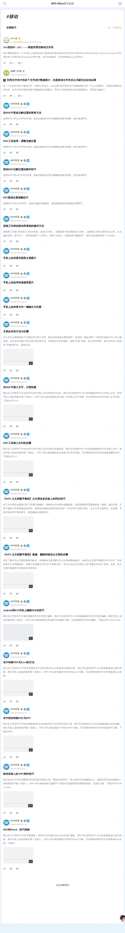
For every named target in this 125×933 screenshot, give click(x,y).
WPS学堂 (19, 104)
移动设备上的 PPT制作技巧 (18, 773)
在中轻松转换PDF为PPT (17, 718)
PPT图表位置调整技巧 (15, 197)
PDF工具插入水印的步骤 (17, 443)
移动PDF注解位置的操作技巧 (19, 169)
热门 (109, 28)
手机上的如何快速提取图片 (18, 282)
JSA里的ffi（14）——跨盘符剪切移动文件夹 (28, 47)
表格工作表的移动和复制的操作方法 (23, 226)
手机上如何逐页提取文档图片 (19, 258)
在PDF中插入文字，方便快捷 (19, 387)
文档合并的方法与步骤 (16, 331)
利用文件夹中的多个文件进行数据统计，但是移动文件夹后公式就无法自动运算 (51, 80)
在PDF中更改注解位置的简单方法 (22, 112)
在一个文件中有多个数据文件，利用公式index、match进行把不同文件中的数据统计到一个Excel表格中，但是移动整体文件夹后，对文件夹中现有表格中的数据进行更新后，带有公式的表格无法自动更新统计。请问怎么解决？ (62, 88)
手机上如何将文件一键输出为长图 (22, 307)
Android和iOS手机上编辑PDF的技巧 (23, 610)
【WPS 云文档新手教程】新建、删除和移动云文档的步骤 (35, 554)
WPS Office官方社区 (62, 3)
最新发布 (117, 28)
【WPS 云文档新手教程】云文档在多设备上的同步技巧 (34, 498)
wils (15, 38)
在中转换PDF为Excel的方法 (18, 662)
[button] (120, 3)
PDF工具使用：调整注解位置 (19, 141)
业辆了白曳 (17, 71)
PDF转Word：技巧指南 (16, 829)
